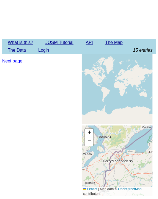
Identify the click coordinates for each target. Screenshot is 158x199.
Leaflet (90, 189)
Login (43, 50)
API (89, 42)
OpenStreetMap (130, 189)
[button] (89, 133)
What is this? (20, 42)
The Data (17, 50)
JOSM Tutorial (59, 42)
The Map (114, 42)
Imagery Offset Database (79, 19)
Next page (12, 61)
